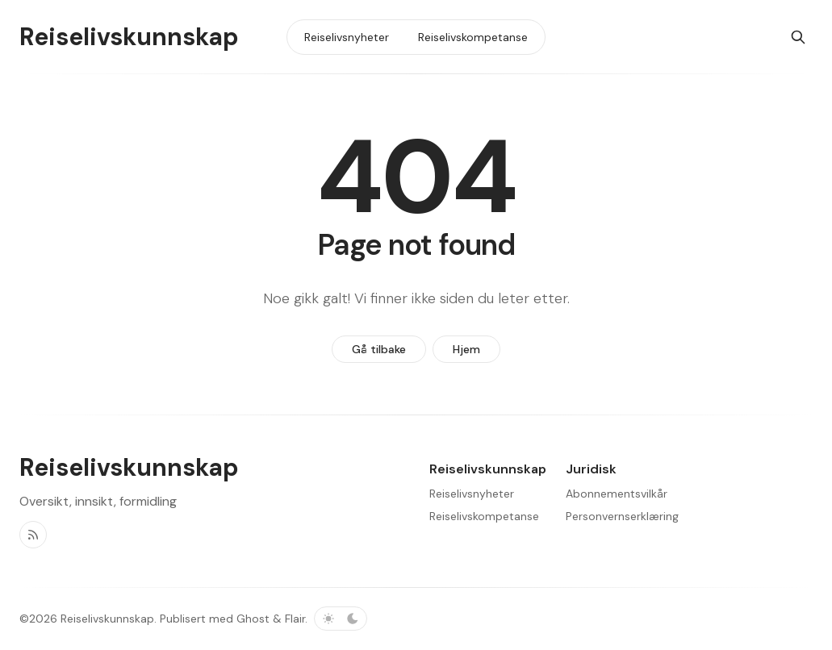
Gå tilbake (379, 349)
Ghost (253, 618)
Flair (295, 618)
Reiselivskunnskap (107, 618)
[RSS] (33, 534)
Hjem (466, 349)
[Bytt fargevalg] (340, 618)
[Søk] (798, 37)
